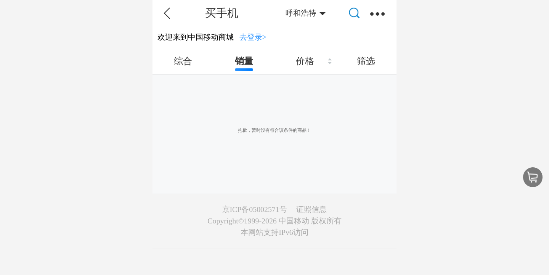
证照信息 (311, 209)
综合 (183, 61)
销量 (244, 61)
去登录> (253, 37)
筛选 (366, 61)
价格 (305, 61)
